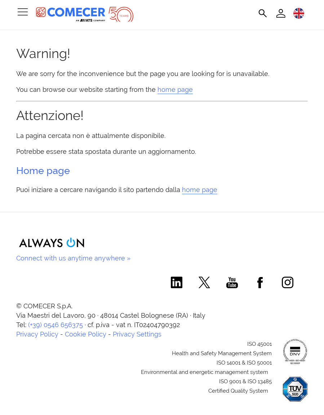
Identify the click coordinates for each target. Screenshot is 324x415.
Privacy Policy (37, 334)
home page (175, 89)
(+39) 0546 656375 (55, 325)
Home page (43, 170)
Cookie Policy (85, 334)
